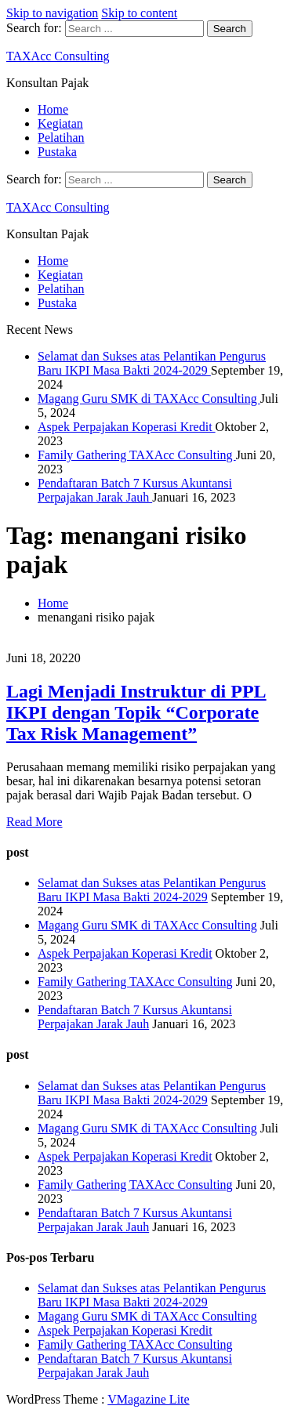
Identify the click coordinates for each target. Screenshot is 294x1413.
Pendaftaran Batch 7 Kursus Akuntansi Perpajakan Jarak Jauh (135, 490)
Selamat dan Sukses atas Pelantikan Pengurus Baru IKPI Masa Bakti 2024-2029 (152, 363)
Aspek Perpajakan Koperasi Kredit (127, 426)
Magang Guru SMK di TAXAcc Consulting (149, 398)
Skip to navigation (52, 13)
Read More (34, 821)
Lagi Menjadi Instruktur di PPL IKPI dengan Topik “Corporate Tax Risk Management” (136, 712)
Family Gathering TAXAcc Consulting (137, 455)
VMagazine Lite (148, 1399)
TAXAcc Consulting (58, 56)
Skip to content (139, 13)
